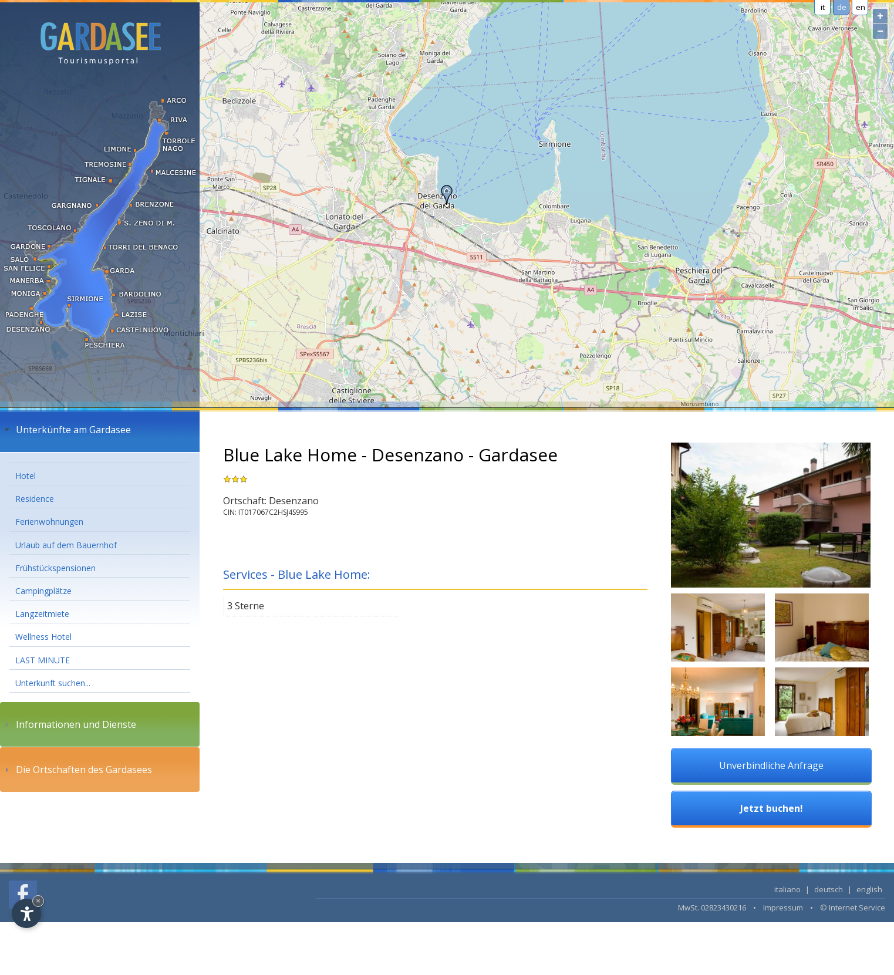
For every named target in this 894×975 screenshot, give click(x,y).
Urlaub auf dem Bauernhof (66, 545)
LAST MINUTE (42, 660)
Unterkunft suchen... (52, 683)
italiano (787, 889)
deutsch (828, 889)
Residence (34, 498)
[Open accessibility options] (26, 913)
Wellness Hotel (43, 636)
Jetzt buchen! (771, 808)
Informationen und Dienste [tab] (69, 724)
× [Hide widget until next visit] (38, 900)
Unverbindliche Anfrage (771, 765)
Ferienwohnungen (49, 521)
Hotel (25, 475)
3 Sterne (245, 605)
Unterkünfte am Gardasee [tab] (66, 429)
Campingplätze (43, 590)
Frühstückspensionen (55, 567)
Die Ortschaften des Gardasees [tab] (77, 769)
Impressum (783, 907)
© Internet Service (852, 907)
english (869, 889)
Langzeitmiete (42, 613)
